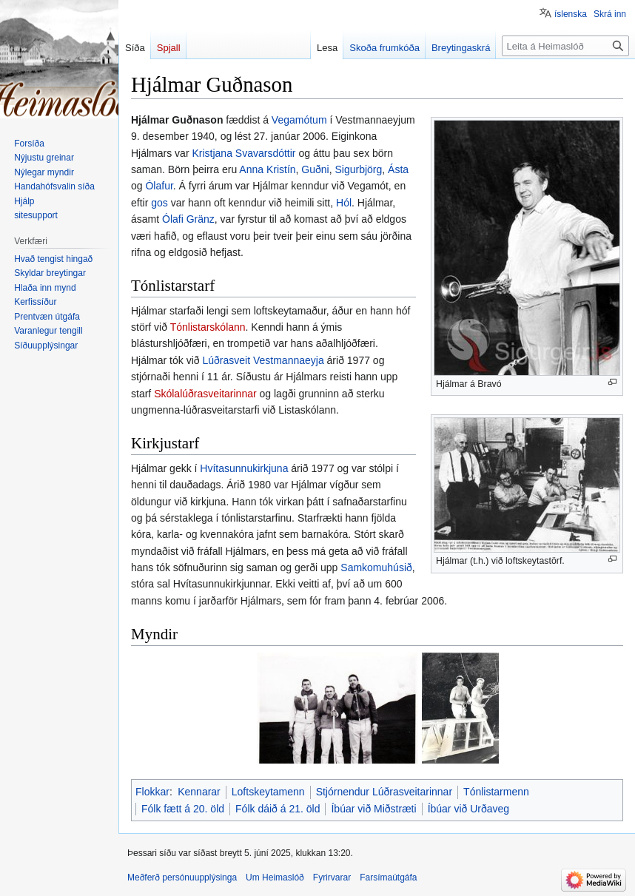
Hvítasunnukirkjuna (244, 468)
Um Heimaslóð (275, 877)
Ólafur (158, 186)
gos (159, 203)
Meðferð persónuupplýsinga (182, 877)
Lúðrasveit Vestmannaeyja (262, 360)
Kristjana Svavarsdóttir (243, 153)
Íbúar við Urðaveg (469, 809)
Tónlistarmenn (496, 792)
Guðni (315, 169)
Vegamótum (299, 120)
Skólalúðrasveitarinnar (205, 394)
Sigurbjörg (358, 169)
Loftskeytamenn (268, 792)
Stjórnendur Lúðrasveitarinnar (384, 792)
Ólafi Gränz (188, 219)
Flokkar (152, 792)
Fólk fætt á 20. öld (182, 809)
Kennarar (199, 792)
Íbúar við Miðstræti (373, 809)
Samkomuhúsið (376, 567)
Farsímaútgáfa (388, 877)
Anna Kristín (267, 169)
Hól (344, 203)
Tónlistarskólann (208, 327)
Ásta (398, 169)
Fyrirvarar (332, 877)
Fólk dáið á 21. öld (277, 809)
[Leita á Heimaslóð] (565, 46)
